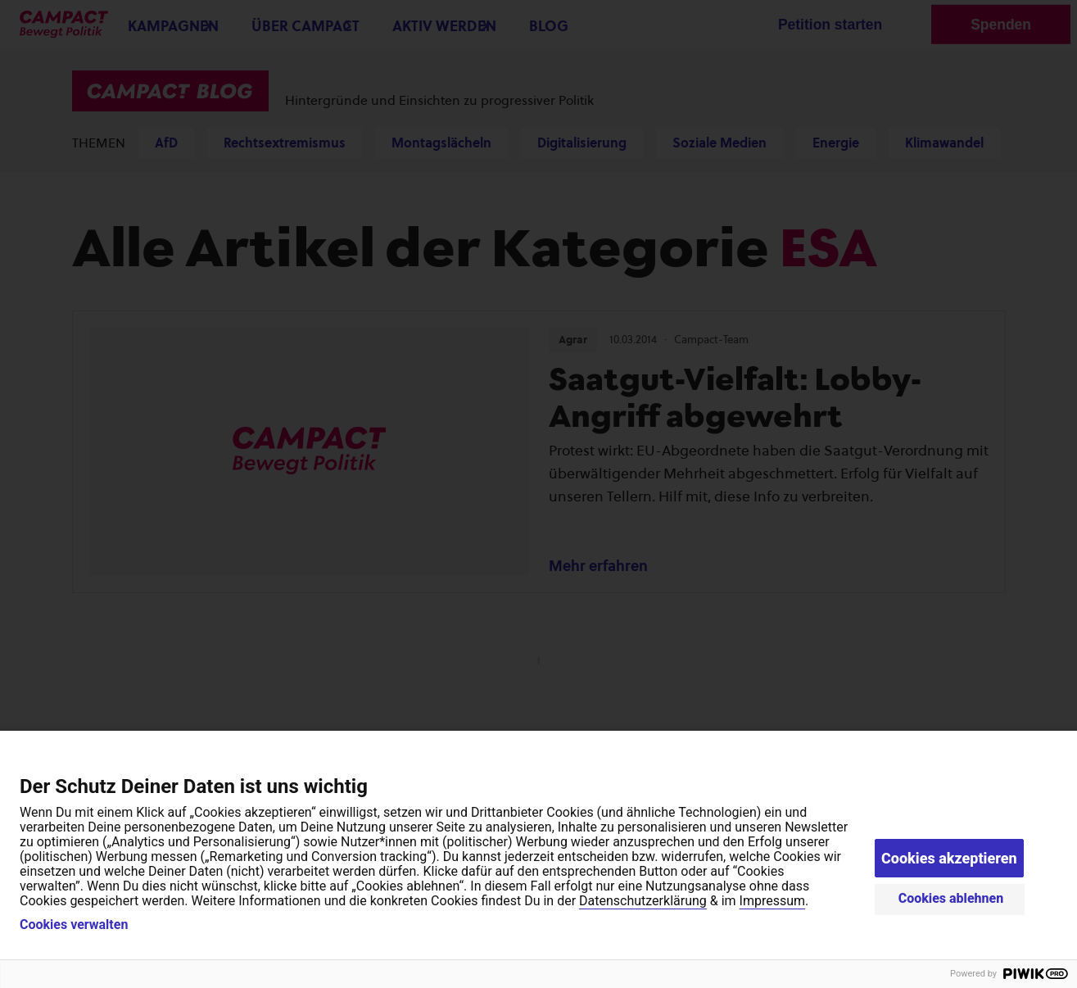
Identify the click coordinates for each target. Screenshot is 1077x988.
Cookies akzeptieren (949, 858)
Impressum (773, 901)
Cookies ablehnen (951, 898)
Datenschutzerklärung (643, 901)
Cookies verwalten (74, 924)
